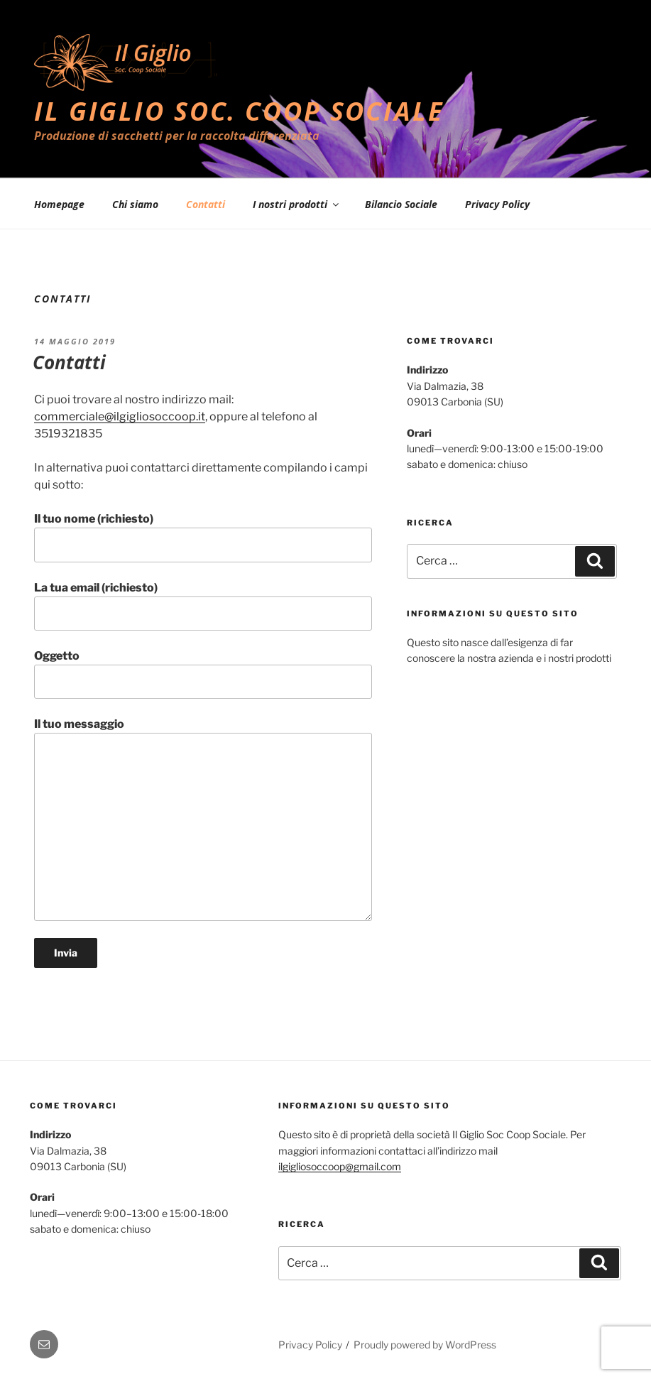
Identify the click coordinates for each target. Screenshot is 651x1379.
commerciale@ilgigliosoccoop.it (119, 416)
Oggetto (203, 674)
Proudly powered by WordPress (425, 1345)
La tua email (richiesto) (203, 606)
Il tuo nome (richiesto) (203, 537)
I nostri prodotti (297, 204)
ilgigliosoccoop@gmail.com (339, 1166)
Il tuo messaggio (203, 818)
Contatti (205, 204)
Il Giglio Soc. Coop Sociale (239, 111)
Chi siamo (135, 204)
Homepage (59, 204)
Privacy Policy (497, 204)
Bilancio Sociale (401, 204)
